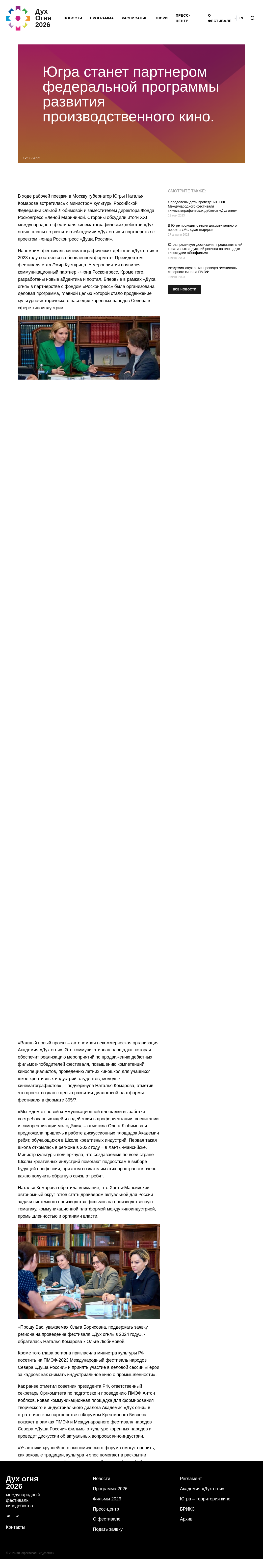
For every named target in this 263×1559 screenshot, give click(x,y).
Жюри (163, 19)
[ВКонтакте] (8, 1516)
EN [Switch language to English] (241, 19)
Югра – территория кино (205, 1498)
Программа (103, 19)
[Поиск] (252, 18)
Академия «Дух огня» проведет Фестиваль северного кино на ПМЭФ (202, 271)
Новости (74, 19)
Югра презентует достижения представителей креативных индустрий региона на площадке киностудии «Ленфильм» (205, 250)
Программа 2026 (110, 1488)
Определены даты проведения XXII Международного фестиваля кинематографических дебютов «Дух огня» (202, 207)
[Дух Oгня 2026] (35, 19)
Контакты (15, 1527)
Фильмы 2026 (107, 1498)
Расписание (136, 19)
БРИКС (187, 1509)
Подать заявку (108, 1529)
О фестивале (106, 1519)
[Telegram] (17, 1516)
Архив (186, 1519)
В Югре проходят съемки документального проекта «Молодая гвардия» (202, 229)
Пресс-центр (184, 19)
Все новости (184, 290)
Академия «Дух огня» (202, 1488)
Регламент (191, 1478)
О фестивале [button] (223, 19)
